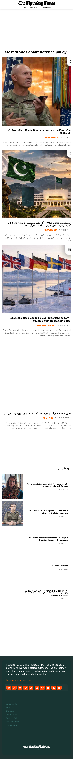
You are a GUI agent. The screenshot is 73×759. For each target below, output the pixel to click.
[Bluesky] (48, 688)
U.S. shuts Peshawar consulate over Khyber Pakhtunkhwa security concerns (48, 538)
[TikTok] (25, 688)
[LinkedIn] (59, 688)
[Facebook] (8, 688)
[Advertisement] (36, 29)
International (45, 325)
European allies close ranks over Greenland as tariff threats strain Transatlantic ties (40, 319)
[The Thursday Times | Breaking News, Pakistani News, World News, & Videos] (36, 4)
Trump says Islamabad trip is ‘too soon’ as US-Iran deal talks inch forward (47, 485)
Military (48, 418)
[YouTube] (20, 688)
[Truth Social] (53, 688)
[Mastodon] (42, 688)
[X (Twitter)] (31, 688)
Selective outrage (60, 565)
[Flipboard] (37, 688)
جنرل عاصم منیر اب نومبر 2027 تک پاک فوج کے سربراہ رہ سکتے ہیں (37, 413)
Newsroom (52, 137)
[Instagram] (14, 688)
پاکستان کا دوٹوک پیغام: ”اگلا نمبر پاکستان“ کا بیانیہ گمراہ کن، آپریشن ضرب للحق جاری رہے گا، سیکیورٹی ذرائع (39, 224)
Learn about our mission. (18, 680)
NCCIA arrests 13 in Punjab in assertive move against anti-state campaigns (48, 511)
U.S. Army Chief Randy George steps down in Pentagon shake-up (39, 131)
